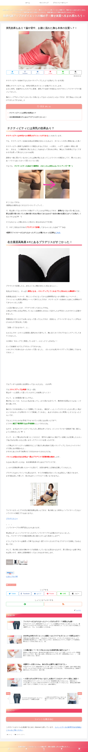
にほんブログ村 (12, 577)
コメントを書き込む (44, 720)
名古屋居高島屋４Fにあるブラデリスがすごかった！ (29, 117)
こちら (57, 233)
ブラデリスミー (12, 519)
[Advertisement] (44, 368)
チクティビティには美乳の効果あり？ (23, 113)
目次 (42, 106)
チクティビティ (11, 585)
